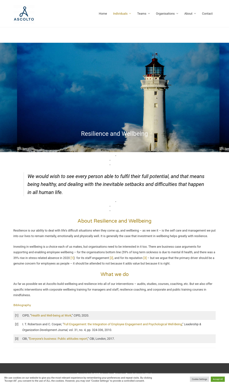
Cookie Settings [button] (199, 379)
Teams (141, 13)
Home (103, 13)
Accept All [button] (218, 379)
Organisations (165, 13)
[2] (111, 258)
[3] (145, 258)
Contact (207, 13)
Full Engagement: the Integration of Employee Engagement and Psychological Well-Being (123, 324)
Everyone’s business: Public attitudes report (58, 338)
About (188, 13)
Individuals (120, 13)
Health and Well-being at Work (51, 315)
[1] (72, 258)
